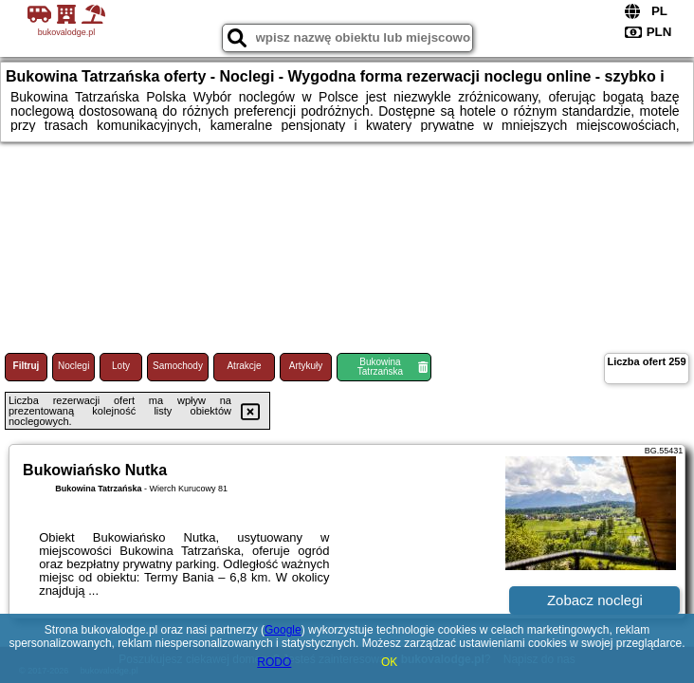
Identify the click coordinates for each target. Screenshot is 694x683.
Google (283, 630)
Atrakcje (244, 365)
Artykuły (306, 365)
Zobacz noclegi (595, 600)
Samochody (178, 365)
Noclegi (73, 365)
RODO (274, 662)
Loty (121, 365)
